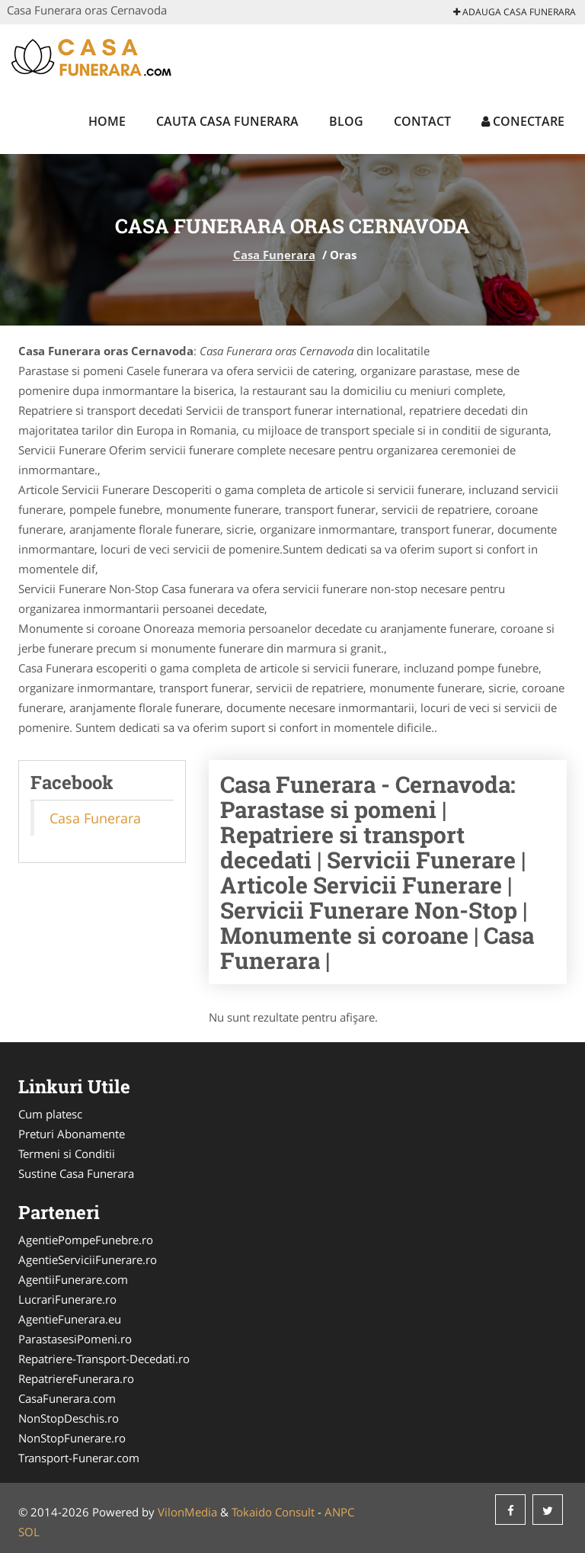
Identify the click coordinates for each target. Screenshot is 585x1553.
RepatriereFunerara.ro (76, 1378)
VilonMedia (187, 1511)
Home (107, 121)
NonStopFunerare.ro (72, 1438)
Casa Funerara (274, 254)
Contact (422, 121)
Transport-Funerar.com (78, 1457)
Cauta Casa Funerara (227, 121)
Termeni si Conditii (66, 1153)
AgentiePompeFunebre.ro (85, 1239)
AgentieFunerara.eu (69, 1319)
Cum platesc (50, 1113)
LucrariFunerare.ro (67, 1299)
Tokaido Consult (273, 1511)
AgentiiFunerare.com (73, 1279)
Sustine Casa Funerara (76, 1173)
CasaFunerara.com (67, 1398)
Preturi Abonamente (71, 1133)
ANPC (339, 1511)
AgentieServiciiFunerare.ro (87, 1259)
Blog (346, 121)
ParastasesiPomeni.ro (75, 1338)
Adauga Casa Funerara (514, 11)
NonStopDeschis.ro (68, 1418)
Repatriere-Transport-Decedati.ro (104, 1358)
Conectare (522, 121)
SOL (29, 1531)
